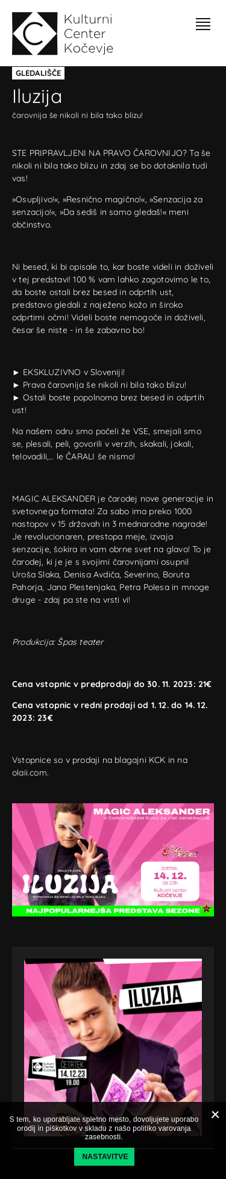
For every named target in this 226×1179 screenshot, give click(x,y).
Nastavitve (105, 1157)
